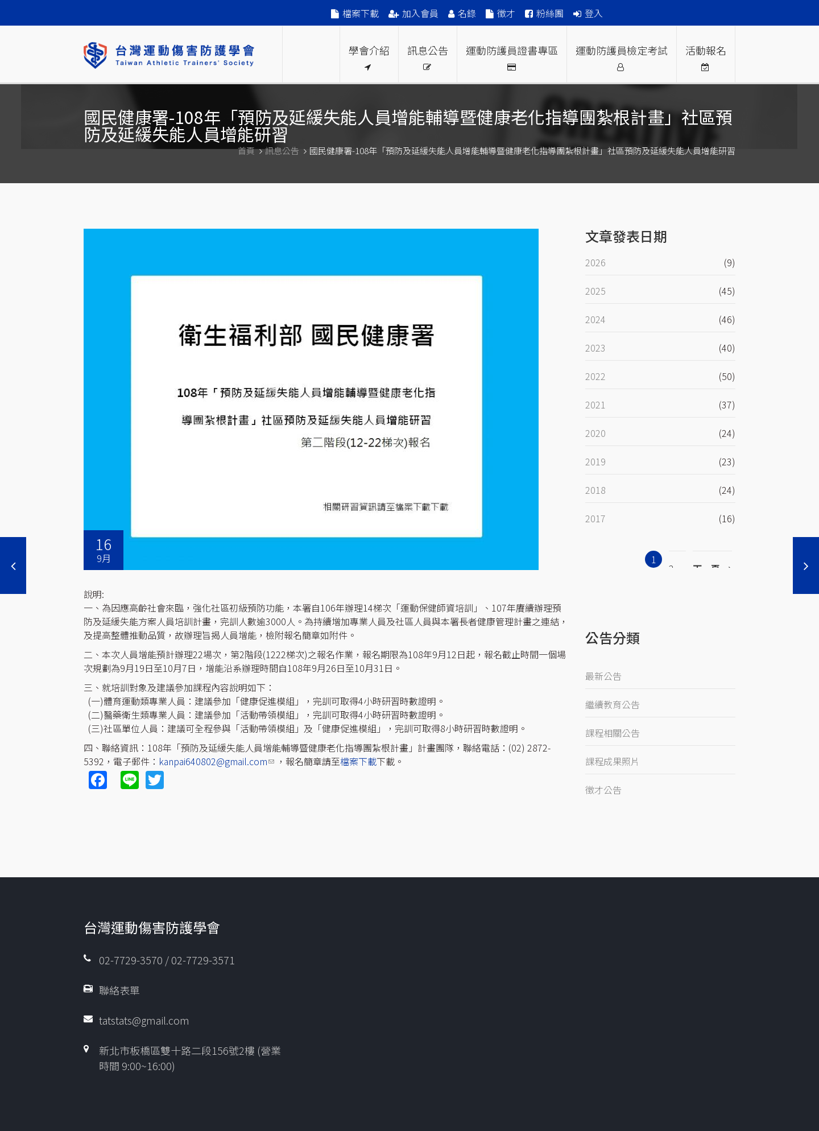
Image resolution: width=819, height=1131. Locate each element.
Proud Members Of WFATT (311, 54)
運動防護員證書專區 (512, 57)
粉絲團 (550, 13)
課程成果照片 (612, 761)
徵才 (506, 13)
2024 (595, 319)
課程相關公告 (612, 733)
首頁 (246, 150)
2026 (595, 262)
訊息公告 (427, 57)
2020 (595, 433)
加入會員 (420, 13)
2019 (595, 461)
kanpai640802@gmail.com (216, 761)
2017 (595, 518)
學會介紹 (369, 57)
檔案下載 (360, 13)
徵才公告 (603, 789)
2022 (595, 376)
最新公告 (603, 676)
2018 (595, 490)
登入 (594, 13)
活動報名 (705, 57)
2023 (595, 347)
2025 (595, 291)
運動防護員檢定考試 (622, 57)
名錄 (467, 13)
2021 (595, 404)
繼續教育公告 (612, 704)
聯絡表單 (119, 990)
